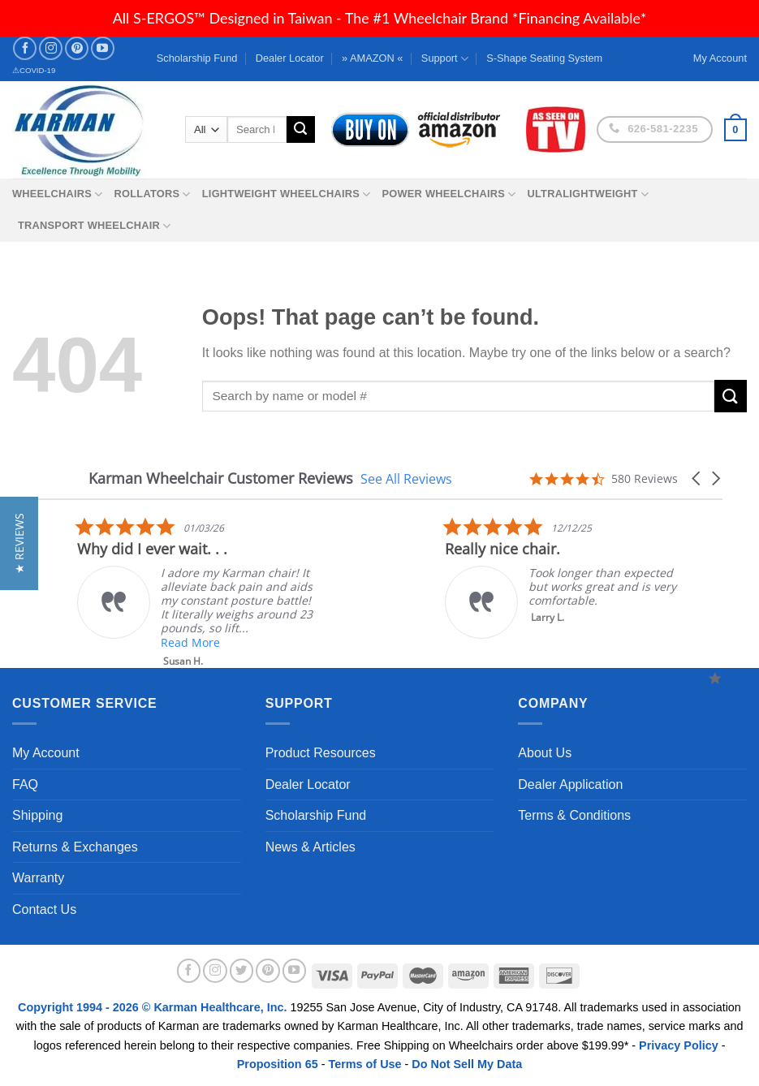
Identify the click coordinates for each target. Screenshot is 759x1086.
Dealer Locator (290, 58)
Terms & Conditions (574, 815)
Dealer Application (570, 784)
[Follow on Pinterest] (76, 48)
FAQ (25, 784)
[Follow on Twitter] (242, 971)
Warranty (38, 878)
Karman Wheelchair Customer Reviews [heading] (220, 478)
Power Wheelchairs (448, 194)
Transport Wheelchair (94, 226)
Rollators (152, 194)
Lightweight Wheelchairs (286, 194)
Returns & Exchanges (75, 847)
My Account (46, 753)
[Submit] (300, 130)
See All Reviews (406, 478)
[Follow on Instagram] (51, 48)
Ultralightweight (588, 194)
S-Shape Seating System (544, 58)
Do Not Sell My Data (467, 1064)
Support (444, 59)
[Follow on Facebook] (25, 48)
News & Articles (310, 847)
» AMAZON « (372, 58)
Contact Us (44, 909)
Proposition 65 (277, 1064)
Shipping (37, 815)
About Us (544, 753)
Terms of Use (364, 1064)
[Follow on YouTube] (102, 48)
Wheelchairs (57, 194)
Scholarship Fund (197, 58)
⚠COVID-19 (33, 70)
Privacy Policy (678, 1045)
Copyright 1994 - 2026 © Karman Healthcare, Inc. (154, 1007)
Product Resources (320, 753)
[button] (697, 478)
